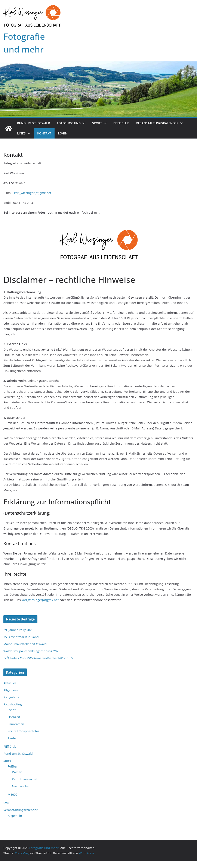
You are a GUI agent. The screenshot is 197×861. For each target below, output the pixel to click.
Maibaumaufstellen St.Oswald (25, 644)
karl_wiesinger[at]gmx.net (32, 193)
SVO (6, 803)
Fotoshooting (69, 123)
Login (62, 133)
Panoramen (16, 724)
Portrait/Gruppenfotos (23, 731)
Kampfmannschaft (25, 779)
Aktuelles (9, 683)
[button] (83, 123)
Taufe (12, 738)
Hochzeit (14, 717)
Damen (17, 772)
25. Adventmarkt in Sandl (21, 637)
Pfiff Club (121, 123)
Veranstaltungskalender (157, 123)
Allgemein (10, 690)
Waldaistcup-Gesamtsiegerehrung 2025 (31, 651)
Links (21, 133)
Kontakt (44, 133)
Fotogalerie (11, 697)
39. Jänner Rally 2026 (18, 630)
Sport (97, 123)
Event (12, 710)
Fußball (13, 766)
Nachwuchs (20, 786)
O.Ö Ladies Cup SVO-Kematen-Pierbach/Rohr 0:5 (38, 658)
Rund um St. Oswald (33, 123)
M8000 (12, 794)
